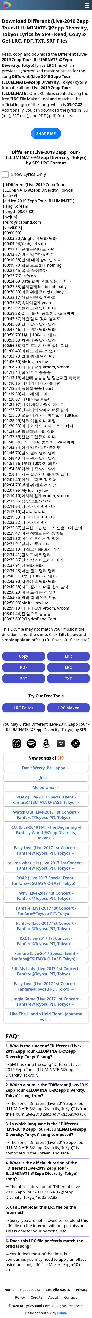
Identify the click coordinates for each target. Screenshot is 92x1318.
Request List (30, 1289)
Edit (68, 656)
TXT (68, 678)
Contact (70, 1297)
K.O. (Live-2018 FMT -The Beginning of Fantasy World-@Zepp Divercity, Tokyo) (46, 833)
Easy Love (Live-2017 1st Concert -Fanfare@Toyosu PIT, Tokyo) (46, 850)
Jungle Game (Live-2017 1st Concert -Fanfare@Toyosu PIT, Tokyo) (46, 1001)
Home (9, 1289)
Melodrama (43, 787)
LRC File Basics (58, 1289)
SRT (23, 678)
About (53, 1297)
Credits (36, 1297)
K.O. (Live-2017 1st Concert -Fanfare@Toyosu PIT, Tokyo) (44, 941)
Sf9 (60, 758)
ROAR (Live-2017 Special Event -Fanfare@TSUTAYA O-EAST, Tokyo (44, 799)
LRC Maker (68, 708)
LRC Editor (23, 708)
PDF (23, 667)
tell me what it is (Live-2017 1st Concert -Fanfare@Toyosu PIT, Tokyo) (46, 865)
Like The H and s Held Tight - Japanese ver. (46, 1016)
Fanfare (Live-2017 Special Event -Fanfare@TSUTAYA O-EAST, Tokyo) (45, 956)
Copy (23, 656)
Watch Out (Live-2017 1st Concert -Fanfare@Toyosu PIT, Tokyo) (46, 814)
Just (43, 777)
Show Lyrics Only (28, 174)
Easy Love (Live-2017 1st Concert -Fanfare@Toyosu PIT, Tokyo (46, 986)
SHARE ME (46, 133)
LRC (68, 667)
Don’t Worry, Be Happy (43, 767)
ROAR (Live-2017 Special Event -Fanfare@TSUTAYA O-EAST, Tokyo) (44, 880)
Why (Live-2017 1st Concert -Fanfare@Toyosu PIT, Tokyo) (45, 895)
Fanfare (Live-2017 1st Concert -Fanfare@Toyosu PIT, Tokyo (46, 910)
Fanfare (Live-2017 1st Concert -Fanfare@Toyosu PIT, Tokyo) (46, 926)
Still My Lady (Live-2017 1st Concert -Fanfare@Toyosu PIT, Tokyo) (45, 971)
